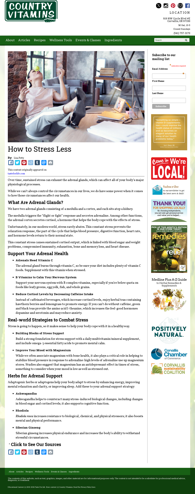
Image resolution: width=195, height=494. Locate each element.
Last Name (157, 93)
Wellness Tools (60, 40)
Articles (24, 40)
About (10, 40)
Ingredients (113, 40)
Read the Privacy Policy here (84, 487)
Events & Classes (88, 40)
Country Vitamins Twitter (158, 5)
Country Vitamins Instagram (166, 5)
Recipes (40, 40)
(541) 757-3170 (182, 33)
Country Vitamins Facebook (187, 5)
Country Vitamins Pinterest (173, 5)
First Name (158, 81)
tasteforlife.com (16, 173)
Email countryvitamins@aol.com (180, 5)
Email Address (168, 68)
